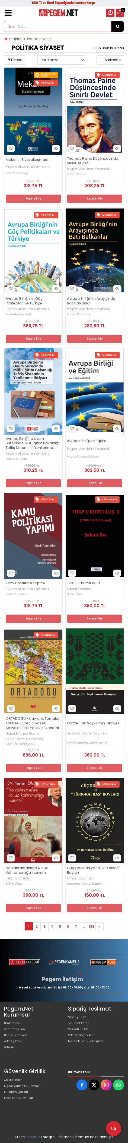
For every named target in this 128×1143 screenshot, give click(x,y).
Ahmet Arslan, (16, 739)
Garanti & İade (78, 1029)
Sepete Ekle (33, 198)
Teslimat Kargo (78, 1023)
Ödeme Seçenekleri (81, 1035)
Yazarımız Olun (14, 1029)
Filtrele (15, 59)
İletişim (9, 1047)
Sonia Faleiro (97, 743)
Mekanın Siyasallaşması (27, 160)
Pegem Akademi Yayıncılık (27, 166)
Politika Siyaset (39, 39)
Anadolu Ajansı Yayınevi (87, 733)
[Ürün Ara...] (117, 26)
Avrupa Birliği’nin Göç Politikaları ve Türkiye (24, 301)
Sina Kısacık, (35, 739)
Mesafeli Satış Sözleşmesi (86, 1041)
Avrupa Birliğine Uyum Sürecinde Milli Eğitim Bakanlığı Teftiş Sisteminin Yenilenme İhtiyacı (32, 443)
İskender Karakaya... (20, 744)
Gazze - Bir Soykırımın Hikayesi (93, 723)
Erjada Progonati (79, 314)
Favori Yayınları (79, 589)
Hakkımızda (12, 1023)
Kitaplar (15, 39)
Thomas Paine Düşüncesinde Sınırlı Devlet (92, 161)
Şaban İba (74, 594)
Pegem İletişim (62, 979)
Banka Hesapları (15, 1035)
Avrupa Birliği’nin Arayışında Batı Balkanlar (91, 301)
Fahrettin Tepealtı (19, 314)
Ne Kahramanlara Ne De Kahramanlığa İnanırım (27, 870)
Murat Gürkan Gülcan (83, 457)
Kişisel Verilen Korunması (22, 1086)
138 (91, 926)
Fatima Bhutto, (77, 743)
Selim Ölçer (14, 884)
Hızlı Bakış (55, 148)
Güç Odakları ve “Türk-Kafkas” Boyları (93, 870)
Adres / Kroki (13, 1041)
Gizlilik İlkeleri (13, 1080)
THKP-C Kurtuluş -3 (83, 583)
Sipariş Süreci (78, 1017)
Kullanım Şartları (16, 1092)
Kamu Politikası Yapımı (25, 583)
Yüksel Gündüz (16, 459)
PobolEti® (33, 1137)
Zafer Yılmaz (76, 174)
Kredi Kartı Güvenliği (18, 1098)
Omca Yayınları (80, 878)
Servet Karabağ (17, 173)
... (83, 926)
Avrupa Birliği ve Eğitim (86, 441)
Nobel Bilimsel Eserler (23, 734)
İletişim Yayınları (19, 878)
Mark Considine (17, 594)
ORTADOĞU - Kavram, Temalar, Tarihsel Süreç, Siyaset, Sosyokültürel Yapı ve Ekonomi (33, 723)
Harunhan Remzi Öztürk (84, 884)
